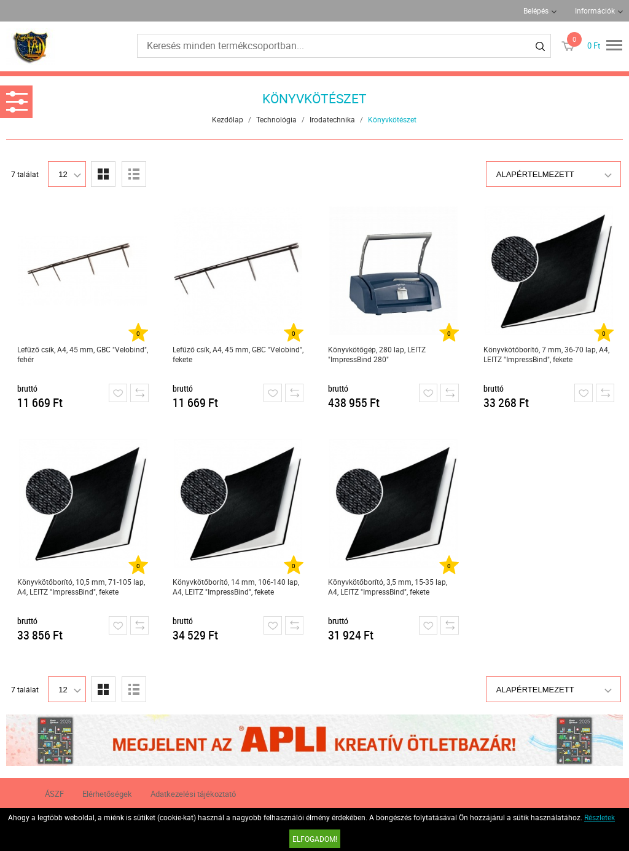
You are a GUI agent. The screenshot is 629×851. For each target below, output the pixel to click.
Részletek (599, 817)
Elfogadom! (314, 839)
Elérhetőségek (107, 793)
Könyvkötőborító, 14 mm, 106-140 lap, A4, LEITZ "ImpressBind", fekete (236, 586)
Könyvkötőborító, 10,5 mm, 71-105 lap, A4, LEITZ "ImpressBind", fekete (81, 586)
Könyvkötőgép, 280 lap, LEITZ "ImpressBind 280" (377, 354)
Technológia (276, 119)
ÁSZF (54, 793)
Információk (595, 10)
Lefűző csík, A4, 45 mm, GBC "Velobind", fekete (238, 354)
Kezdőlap (227, 119)
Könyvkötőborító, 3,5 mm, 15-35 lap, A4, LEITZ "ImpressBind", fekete (387, 586)
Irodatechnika (332, 119)
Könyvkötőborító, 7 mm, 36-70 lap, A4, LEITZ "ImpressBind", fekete (546, 354)
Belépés (536, 10)
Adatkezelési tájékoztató (193, 793)
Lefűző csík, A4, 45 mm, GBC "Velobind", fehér (82, 354)
